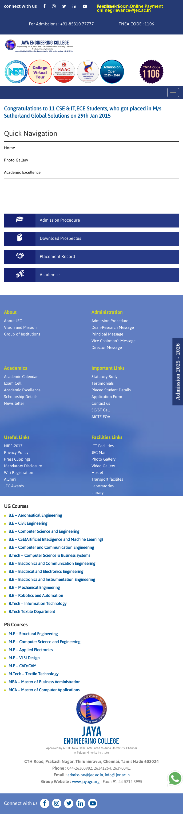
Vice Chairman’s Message (114, 340)
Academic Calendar (21, 376)
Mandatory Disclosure (23, 466)
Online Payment (146, 6)
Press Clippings (17, 459)
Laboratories (103, 486)
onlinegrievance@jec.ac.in (124, 10)
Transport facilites (107, 479)
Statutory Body (104, 376)
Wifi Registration (18, 472)
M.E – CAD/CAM (23, 665)
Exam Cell (12, 383)
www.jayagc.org (86, 781)
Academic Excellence (22, 172)
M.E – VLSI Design (24, 657)
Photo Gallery (16, 160)
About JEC (13, 320)
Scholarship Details (20, 396)
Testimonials (103, 383)
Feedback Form (113, 6)
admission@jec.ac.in (85, 775)
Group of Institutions (22, 334)
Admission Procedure (110, 320)
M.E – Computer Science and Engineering (44, 641)
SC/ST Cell (101, 410)
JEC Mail (99, 452)
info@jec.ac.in (117, 775)
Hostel (97, 472)
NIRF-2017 (13, 445)
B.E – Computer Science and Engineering (44, 531)
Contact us (101, 403)
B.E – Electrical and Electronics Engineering (46, 571)
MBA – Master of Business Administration (44, 682)
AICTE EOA (101, 416)
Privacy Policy (16, 452)
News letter (14, 403)
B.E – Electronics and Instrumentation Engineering (52, 579)
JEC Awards (14, 486)
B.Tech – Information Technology (37, 603)
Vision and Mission (20, 327)
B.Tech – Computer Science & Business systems (49, 555)
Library (98, 492)
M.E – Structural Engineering (33, 633)
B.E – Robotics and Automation (36, 595)
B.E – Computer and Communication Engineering (51, 547)
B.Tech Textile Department (32, 611)
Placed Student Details (111, 390)
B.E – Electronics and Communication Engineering (52, 563)
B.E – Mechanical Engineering (34, 587)
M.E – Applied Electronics (31, 649)
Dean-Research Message (113, 327)
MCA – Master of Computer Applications (44, 690)
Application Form (107, 396)
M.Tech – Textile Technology (33, 674)
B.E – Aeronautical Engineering (35, 515)
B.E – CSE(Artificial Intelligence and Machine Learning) (56, 539)
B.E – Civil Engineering (28, 523)
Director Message (107, 347)
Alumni (10, 479)
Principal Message (107, 334)
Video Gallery (103, 466)
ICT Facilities (103, 445)
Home (9, 147)
